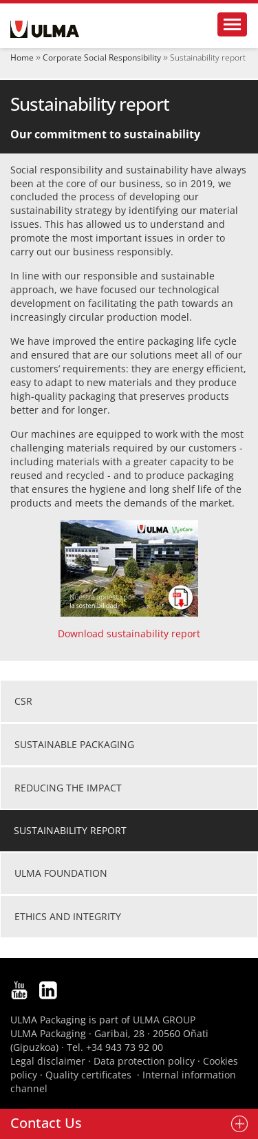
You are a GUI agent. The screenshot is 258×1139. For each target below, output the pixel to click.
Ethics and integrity (67, 916)
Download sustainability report (129, 633)
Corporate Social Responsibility (102, 57)
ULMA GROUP (164, 1019)
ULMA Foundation (60, 873)
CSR (23, 700)
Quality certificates (88, 1074)
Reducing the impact (68, 787)
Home (22, 57)
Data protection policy (144, 1060)
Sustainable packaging (74, 744)
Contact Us (46, 1123)
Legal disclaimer (47, 1060)
